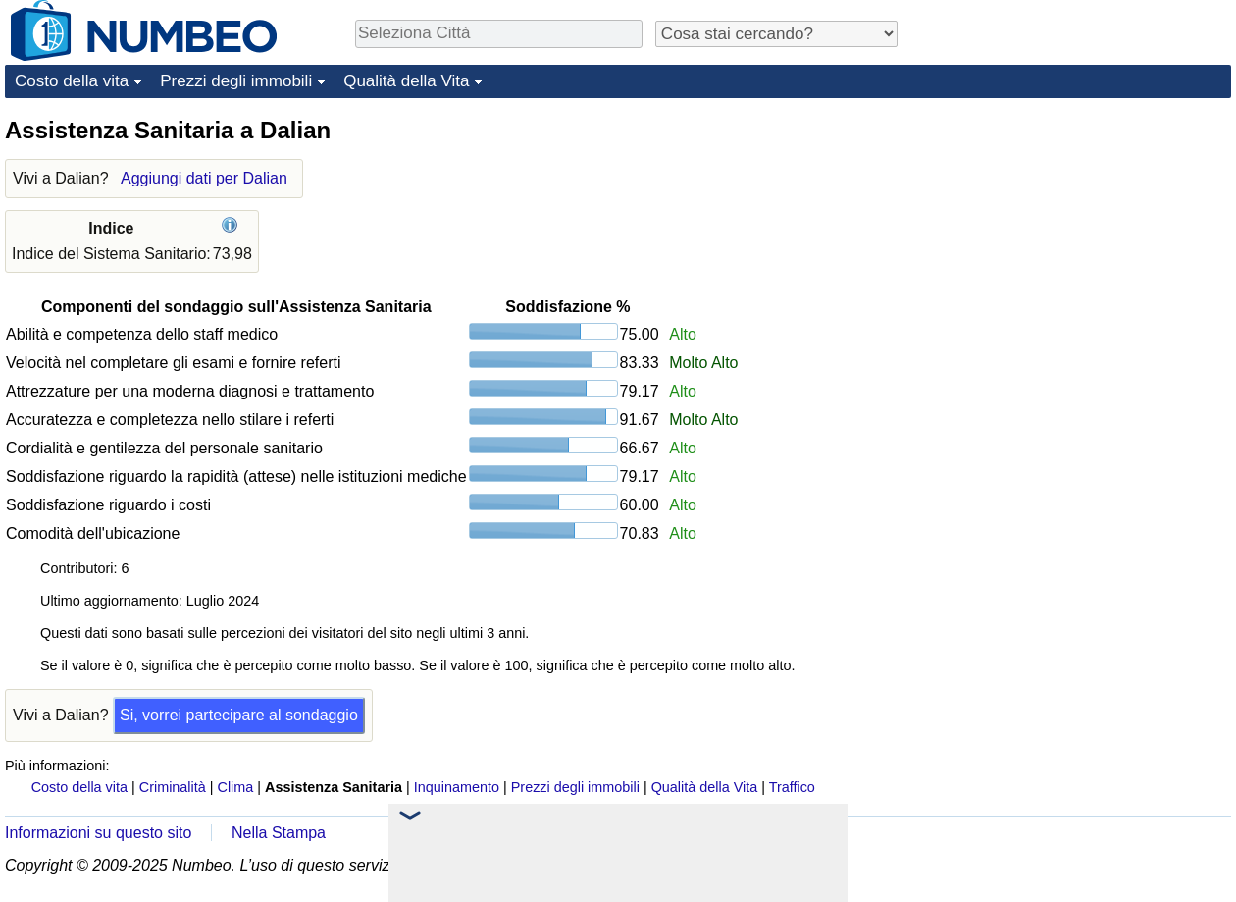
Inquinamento (456, 787)
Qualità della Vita (406, 81)
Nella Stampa (279, 832)
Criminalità (172, 787)
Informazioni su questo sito (98, 832)
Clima (236, 787)
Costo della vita (72, 81)
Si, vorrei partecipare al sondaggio (239, 715)
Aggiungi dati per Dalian (204, 178)
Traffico (792, 787)
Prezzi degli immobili (236, 81)
